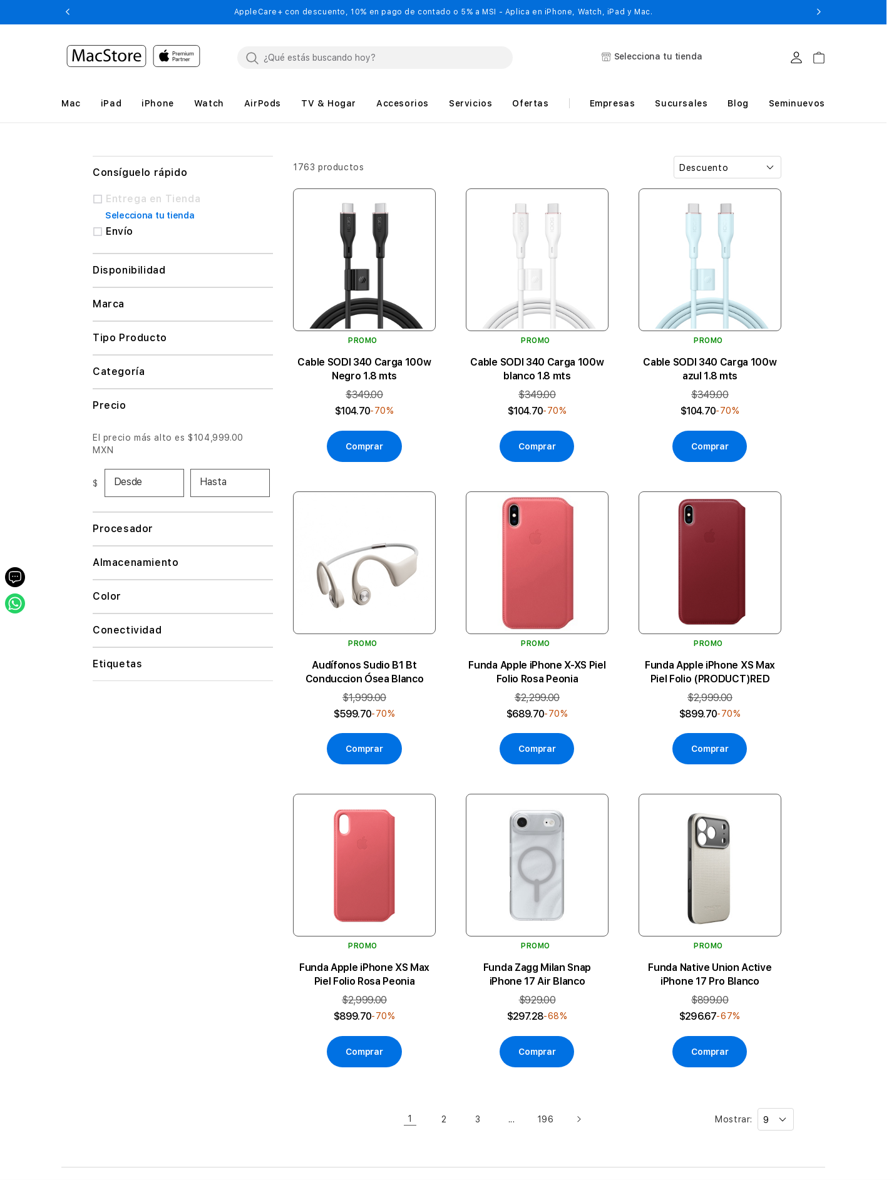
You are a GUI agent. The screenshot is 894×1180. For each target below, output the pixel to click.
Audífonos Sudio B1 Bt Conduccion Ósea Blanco (365, 672)
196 (545, 1119)
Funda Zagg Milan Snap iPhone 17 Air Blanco (537, 974)
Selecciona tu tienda (149, 215)
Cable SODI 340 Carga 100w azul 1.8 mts (709, 369)
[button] (67, 12)
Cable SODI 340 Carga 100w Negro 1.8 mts (364, 369)
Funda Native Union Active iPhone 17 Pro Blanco (709, 974)
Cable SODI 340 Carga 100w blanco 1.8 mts (537, 369)
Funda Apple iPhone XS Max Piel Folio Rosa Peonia (364, 974)
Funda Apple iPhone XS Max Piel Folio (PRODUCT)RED (710, 672)
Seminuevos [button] (797, 103)
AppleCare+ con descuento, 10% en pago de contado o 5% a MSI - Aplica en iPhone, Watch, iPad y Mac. (443, 12)
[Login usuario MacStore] (796, 57)
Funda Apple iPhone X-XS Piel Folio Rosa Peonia (536, 672)
